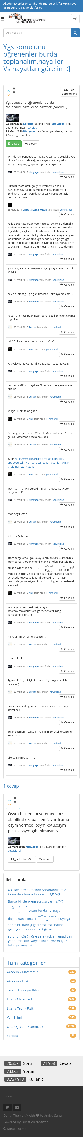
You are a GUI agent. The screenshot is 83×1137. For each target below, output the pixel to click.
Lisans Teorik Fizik (20, 1008)
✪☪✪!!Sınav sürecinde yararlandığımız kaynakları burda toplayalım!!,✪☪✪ (37, 892)
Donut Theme (13, 1115)
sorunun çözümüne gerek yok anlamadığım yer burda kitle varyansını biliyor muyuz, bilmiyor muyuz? (40, 940)
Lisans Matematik (20, 999)
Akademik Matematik (22, 972)
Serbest (28, 124)
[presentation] (36, 568)
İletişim (7, 1096)
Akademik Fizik (18, 981)
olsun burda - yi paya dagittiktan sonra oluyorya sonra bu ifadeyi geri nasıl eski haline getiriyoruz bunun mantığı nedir (39, 918)
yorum (33, 144)
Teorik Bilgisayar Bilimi (24, 990)
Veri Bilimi (14, 1017)
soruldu (32, 127)
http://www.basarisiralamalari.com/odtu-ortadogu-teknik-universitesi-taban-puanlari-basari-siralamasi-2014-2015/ (39, 462)
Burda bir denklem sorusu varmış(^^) (35, 901)
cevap (15, 144)
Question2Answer (34, 1122)
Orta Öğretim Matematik (25, 1026)
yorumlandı (59, 172)
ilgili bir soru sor (23, 859)
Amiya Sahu (53, 1115)
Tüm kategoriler (26, 962)
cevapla (69, 177)
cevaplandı (14, 850)
